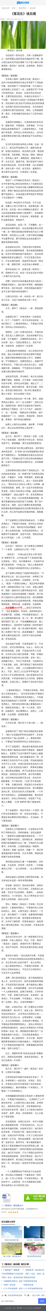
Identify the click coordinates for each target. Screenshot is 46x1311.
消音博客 (19, 1308)
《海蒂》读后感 (8, 1285)
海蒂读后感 (28, 1285)
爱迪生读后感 (29, 1277)
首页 (14, 8)
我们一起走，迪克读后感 (12, 1277)
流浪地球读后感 (30, 1281)
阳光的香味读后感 (15, 1295)
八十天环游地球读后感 (33, 1289)
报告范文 (22, 8)
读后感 (32, 8)
